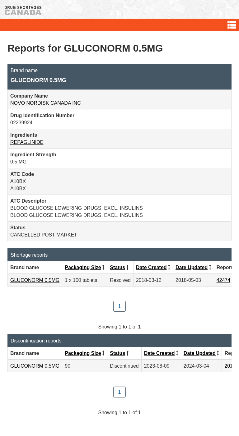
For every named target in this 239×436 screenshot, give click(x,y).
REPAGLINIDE (26, 142)
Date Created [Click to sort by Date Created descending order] (151, 267)
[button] (231, 25)
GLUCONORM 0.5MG (34, 280)
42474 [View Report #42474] (224, 280)
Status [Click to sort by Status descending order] (117, 267)
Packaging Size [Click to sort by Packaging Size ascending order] (83, 267)
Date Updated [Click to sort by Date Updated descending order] (192, 267)
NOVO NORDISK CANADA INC (45, 103)
